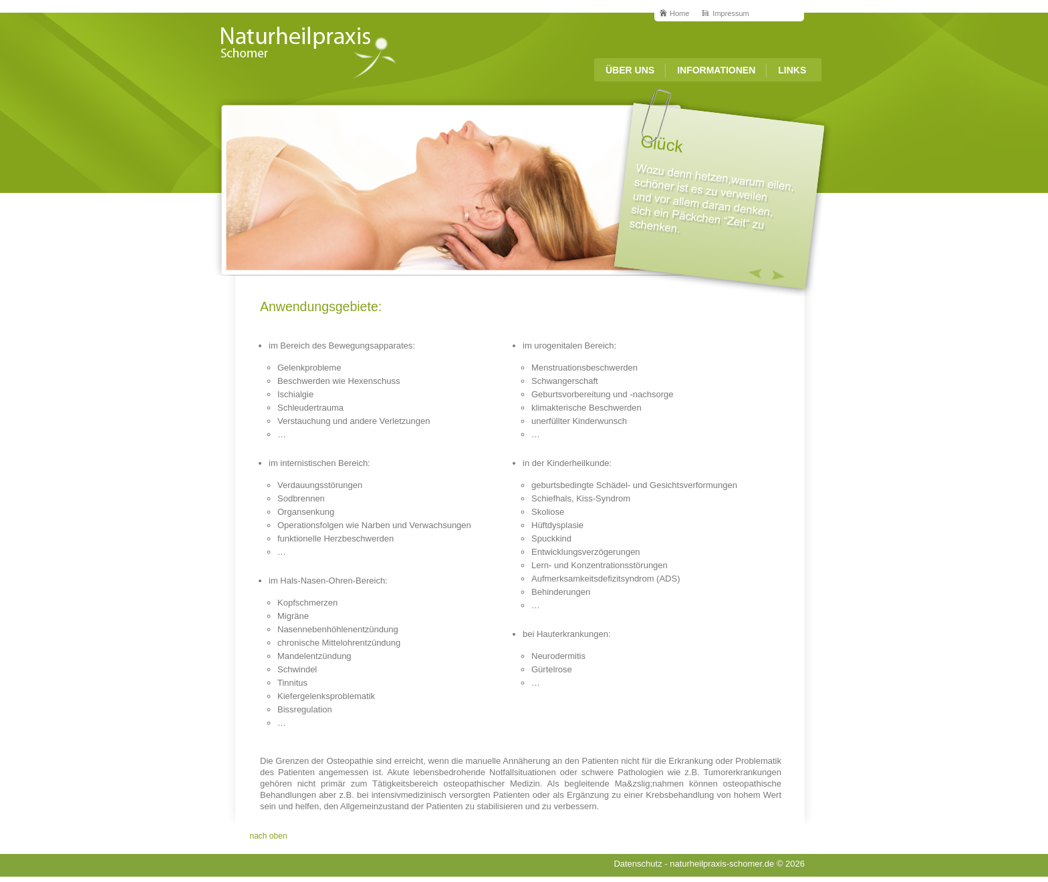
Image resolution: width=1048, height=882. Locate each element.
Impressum (730, 13)
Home (679, 13)
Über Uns (630, 70)
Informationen (716, 70)
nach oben (268, 836)
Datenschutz (638, 864)
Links (792, 70)
